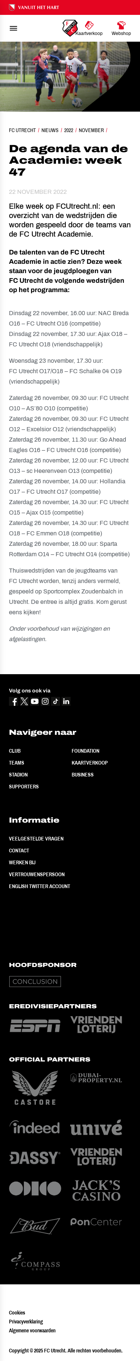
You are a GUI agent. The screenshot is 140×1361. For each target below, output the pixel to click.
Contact (19, 850)
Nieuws (50, 130)
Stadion (18, 774)
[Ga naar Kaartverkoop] (89, 28)
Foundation (85, 750)
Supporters (24, 786)
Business (83, 774)
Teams (16, 762)
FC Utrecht (22, 130)
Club (15, 750)
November (91, 130)
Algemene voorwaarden (32, 1330)
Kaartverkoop (90, 762)
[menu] (13, 28)
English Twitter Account (39, 886)
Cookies (17, 1312)
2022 (68, 130)
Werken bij (22, 862)
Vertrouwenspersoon (37, 874)
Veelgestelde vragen (36, 838)
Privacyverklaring (26, 1321)
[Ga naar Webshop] (121, 28)
